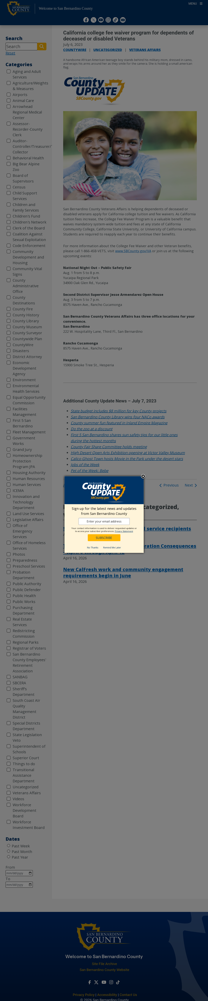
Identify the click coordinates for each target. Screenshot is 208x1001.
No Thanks (92, 547)
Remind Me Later (112, 547)
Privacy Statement (124, 531)
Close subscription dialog (143, 476)
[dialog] (104, 514)
